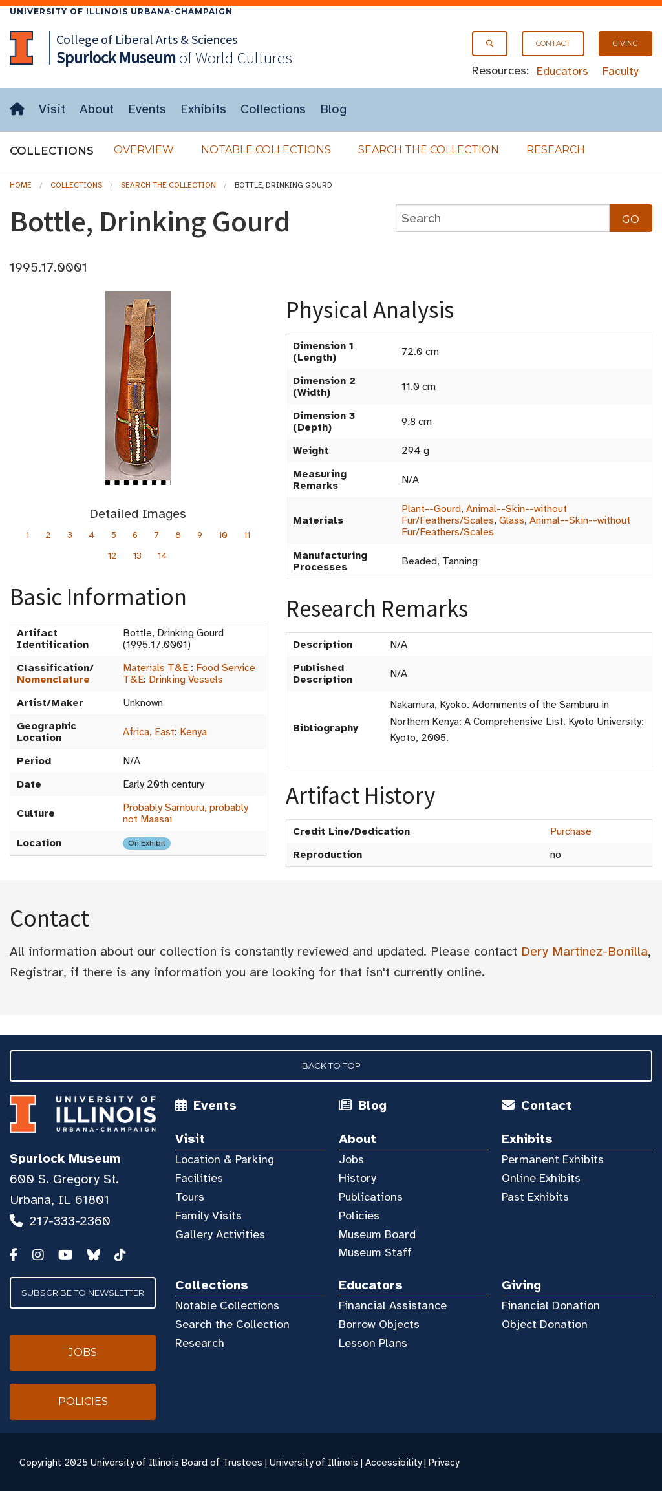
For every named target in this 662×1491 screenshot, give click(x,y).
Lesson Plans (373, 1343)
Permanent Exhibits (553, 1159)
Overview (144, 150)
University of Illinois (314, 1462)
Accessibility (393, 1462)
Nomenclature (53, 679)
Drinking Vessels (186, 679)
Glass (511, 520)
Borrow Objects (379, 1324)
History (357, 1178)
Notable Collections (266, 150)
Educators (562, 71)
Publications (371, 1197)
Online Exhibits (541, 1178)
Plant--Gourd (431, 508)
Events (147, 109)
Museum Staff (375, 1252)
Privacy (444, 1462)
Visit (52, 109)
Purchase (571, 831)
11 (247, 535)
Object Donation (545, 1324)
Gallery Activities (220, 1234)
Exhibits (203, 109)
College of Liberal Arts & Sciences (146, 39)
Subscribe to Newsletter (82, 1292)
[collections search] (503, 218)
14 (162, 555)
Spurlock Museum (65, 1158)
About (97, 109)
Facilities (199, 1178)
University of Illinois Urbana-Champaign (121, 11)
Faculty (621, 71)
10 (223, 535)
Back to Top (331, 1065)
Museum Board (377, 1234)
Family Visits (208, 1215)
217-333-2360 (70, 1221)
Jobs (351, 1159)
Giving (625, 43)
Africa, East (149, 731)
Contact (553, 43)
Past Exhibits (535, 1197)
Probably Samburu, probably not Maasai (185, 813)
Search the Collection (428, 150)
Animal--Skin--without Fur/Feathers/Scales (484, 514)
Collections (273, 109)
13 (137, 555)
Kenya (193, 731)
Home (21, 184)
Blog (333, 109)
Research (555, 150)
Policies (359, 1215)
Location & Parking (224, 1159)
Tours (189, 1197)
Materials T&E (155, 667)
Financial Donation (551, 1305)
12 (112, 555)
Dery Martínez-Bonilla (584, 951)
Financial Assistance (393, 1305)
